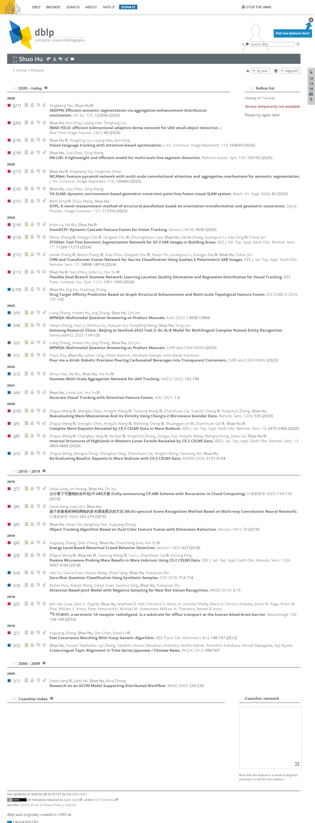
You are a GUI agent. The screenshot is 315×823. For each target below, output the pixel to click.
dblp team (79, 794)
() (251, 193)
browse (53, 7)
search (72, 7)
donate (128, 7)
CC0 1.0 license (103, 799)
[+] (15, 698)
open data (71, 799)
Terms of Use (29, 805)
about (91, 7)
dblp (36, 7)
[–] (253, 88)
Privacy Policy (52, 805)
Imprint (70, 805)
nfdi (107, 7)
